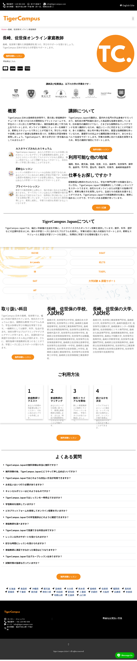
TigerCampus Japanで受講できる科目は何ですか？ (30, 531)
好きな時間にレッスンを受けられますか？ (25, 544)
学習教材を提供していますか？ (20, 505)
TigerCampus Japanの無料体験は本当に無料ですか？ (31, 466)
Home (3, 29)
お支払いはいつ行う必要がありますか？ (24, 485)
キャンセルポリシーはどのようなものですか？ (27, 492)
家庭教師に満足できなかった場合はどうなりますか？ (31, 551)
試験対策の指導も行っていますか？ (22, 564)
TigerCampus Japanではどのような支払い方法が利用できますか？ (38, 479)
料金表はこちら (9, 61)
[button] (133, 18)
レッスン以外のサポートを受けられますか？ (26, 538)
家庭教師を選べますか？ (17, 524)
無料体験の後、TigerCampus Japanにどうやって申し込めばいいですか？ (41, 472)
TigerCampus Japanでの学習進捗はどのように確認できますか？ (37, 518)
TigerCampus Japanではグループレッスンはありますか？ (33, 557)
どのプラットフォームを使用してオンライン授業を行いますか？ (36, 511)
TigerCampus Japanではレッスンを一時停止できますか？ (33, 498)
